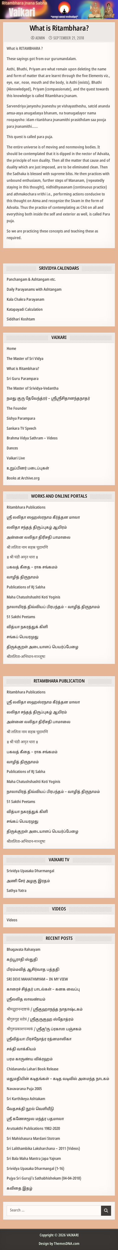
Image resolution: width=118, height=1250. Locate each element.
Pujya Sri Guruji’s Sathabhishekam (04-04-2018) (44, 1178)
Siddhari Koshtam (21, 319)
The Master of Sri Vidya (25, 359)
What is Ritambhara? (59, 28)
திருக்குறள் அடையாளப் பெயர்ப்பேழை (42, 647)
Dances (12, 448)
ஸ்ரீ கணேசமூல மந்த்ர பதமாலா (35, 1119)
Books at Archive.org (23, 478)
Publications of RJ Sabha (26, 587)
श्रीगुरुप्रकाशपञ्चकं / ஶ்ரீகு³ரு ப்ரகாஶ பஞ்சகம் (44, 1029)
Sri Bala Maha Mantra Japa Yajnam (34, 1159)
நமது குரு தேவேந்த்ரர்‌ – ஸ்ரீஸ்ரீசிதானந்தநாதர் (48, 398)
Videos (12, 920)
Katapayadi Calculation (25, 309)
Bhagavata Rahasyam (23, 949)
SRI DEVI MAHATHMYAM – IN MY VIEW (37, 979)
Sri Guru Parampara (22, 379)
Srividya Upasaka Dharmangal (30, 871)
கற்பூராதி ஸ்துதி (22, 959)
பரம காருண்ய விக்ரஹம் (30, 1059)
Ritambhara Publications (26, 507)
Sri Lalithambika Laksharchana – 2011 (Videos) (43, 1149)
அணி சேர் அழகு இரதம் (28, 881)
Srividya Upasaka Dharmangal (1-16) (35, 1169)
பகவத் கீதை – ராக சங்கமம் (32, 567)
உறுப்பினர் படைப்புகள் (28, 468)
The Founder (17, 408)
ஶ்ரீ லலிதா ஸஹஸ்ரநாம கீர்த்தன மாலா (43, 517)
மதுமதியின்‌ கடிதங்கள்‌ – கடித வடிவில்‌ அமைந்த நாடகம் (58, 1079)
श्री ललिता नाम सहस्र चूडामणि (27, 547)
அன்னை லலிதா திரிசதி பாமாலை (38, 537)
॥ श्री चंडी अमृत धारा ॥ (22, 557)
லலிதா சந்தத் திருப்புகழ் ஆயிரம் (37, 527)
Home (11, 349)
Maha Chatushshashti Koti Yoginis (33, 597)
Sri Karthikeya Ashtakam (26, 1099)
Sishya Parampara (21, 418)
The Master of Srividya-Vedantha (32, 388)
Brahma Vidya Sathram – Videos (32, 438)
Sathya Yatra (16, 891)
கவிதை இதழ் (19, 1188)
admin (40, 38)
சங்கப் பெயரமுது (22, 637)
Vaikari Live (16, 458)
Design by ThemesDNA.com (59, 1244)
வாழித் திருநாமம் (23, 577)
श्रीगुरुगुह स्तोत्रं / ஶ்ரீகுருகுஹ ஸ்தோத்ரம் (40, 1019)
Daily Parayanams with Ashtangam (34, 289)
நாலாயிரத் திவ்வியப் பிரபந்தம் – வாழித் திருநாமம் (53, 607)
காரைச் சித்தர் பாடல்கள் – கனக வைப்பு (43, 989)
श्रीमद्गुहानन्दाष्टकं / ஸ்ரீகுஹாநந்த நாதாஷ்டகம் (45, 1009)
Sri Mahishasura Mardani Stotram (33, 1139)
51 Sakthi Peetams (21, 617)
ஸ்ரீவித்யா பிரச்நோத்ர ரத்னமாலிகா (39, 1039)
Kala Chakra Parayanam (25, 299)
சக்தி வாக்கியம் (21, 1049)
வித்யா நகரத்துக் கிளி (27, 627)
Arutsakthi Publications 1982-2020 (33, 1128)
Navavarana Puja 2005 (24, 1089)
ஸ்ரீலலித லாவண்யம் (26, 999)
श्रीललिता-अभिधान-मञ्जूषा (26, 657)
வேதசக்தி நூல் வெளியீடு (30, 1109)
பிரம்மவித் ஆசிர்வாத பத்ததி (33, 969)
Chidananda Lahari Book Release (32, 1069)
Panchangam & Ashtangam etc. (31, 279)
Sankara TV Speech (21, 428)
